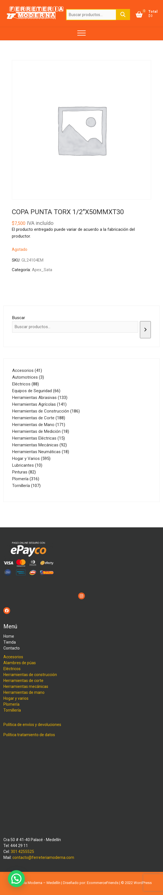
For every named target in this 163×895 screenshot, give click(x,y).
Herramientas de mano (24, 692)
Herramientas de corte (23, 680)
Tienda (9, 642)
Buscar (123, 14)
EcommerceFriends (102, 883)
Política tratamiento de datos (29, 734)
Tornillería (12, 710)
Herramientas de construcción (30, 674)
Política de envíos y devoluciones (32, 724)
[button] (16, 878)
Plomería (11, 704)
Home (8, 636)
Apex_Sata (42, 269)
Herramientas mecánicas (25, 686)
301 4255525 (22, 851)
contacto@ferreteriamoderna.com (43, 857)
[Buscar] (145, 329)
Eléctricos (12, 668)
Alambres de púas (19, 663)
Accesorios (13, 657)
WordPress (143, 883)
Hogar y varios (15, 698)
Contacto (11, 648)
